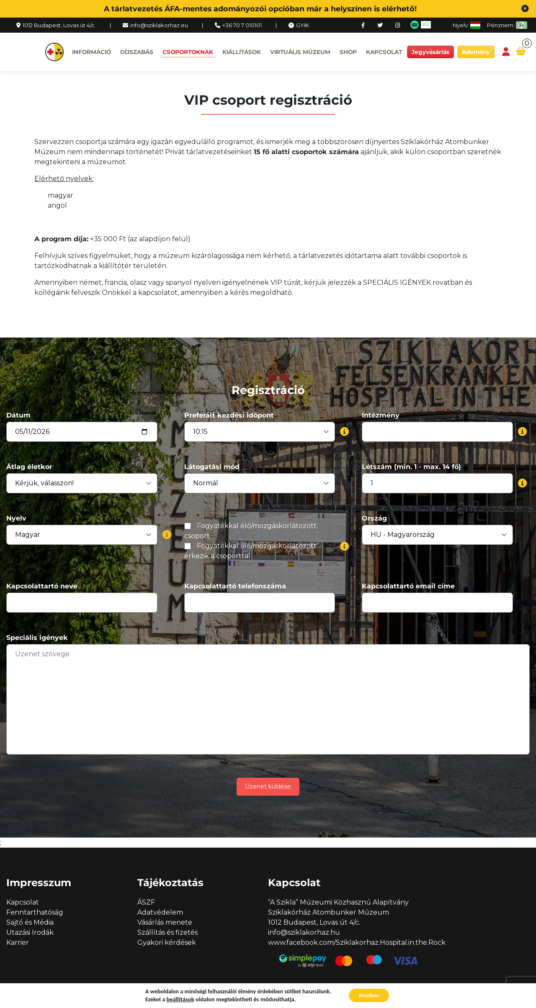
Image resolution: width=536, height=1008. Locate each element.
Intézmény (380, 415)
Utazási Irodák (30, 932)
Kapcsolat (384, 52)
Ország (374, 518)
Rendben (369, 994)
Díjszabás (136, 52)
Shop (348, 52)
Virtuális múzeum (300, 52)
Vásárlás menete (164, 922)
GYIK (302, 25)
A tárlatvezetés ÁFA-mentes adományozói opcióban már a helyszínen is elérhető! (260, 8)
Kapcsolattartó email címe (408, 586)
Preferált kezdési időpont (229, 415)
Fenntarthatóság (34, 912)
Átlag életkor (29, 467)
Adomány (476, 52)
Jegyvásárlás (430, 52)
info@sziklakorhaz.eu (159, 25)
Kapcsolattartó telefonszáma (235, 586)
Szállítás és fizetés (167, 932)
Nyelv (16, 518)
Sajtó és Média (30, 922)
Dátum (18, 415)
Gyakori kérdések (166, 942)
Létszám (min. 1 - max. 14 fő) (411, 467)
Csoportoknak (187, 52)
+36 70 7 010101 (242, 25)
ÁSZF (146, 902)
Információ (91, 52)
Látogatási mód (212, 467)
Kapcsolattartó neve (41, 586)
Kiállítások (241, 52)
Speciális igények (37, 638)
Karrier (17, 942)
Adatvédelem (160, 912)
